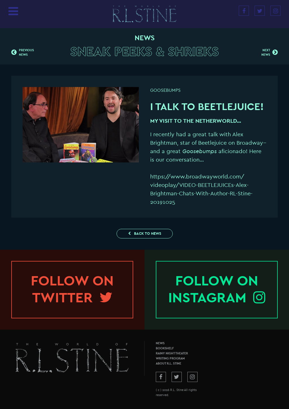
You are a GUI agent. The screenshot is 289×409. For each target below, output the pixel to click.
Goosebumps (165, 90)
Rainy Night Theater (172, 353)
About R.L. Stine (168, 363)
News (160, 343)
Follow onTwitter (72, 289)
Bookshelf (165, 348)
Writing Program (170, 358)
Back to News (144, 233)
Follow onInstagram (216, 289)
